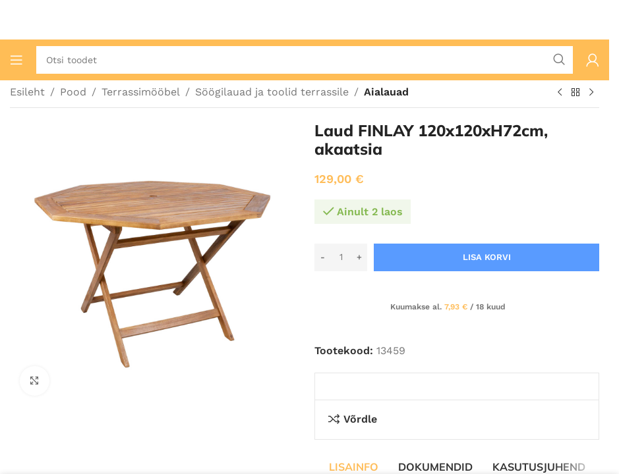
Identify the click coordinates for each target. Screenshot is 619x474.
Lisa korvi (487, 257)
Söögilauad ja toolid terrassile (272, 92)
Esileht (27, 92)
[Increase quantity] (359, 257)
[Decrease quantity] (322, 257)
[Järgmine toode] (591, 93)
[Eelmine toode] (560, 93)
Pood (73, 92)
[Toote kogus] (341, 257)
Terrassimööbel (141, 92)
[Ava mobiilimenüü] (16, 60)
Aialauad (386, 92)
